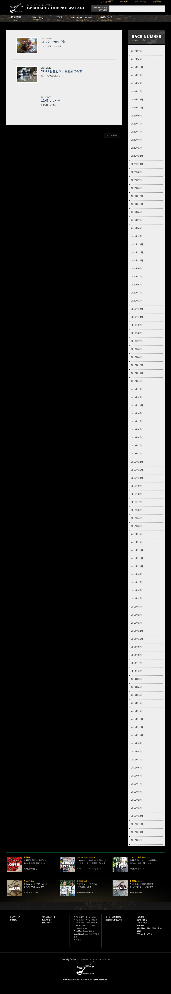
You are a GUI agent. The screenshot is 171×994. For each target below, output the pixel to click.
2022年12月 (137, 156)
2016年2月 (136, 534)
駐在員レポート (48, 920)
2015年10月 (137, 566)
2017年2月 (136, 453)
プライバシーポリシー (145, 934)
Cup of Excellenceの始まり (84, 931)
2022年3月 (136, 188)
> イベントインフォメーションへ (89, 869)
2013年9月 (136, 743)
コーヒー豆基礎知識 (113, 917)
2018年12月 (137, 365)
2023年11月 (137, 107)
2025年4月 (136, 59)
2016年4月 (136, 518)
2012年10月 (137, 832)
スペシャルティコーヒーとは (85, 18)
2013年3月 (136, 792)
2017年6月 (136, 429)
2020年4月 (136, 292)
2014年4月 (136, 687)
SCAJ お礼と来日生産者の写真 (62, 71)
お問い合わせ (140, 2)
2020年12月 (137, 244)
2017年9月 (136, 413)
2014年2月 (136, 703)
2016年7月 (136, 502)
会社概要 (124, 2)
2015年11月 (137, 558)
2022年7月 (136, 180)
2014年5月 (136, 679)
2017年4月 (136, 445)
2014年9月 (136, 647)
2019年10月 (137, 317)
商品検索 (43, 18)
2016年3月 (136, 526)
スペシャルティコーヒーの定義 (85, 920)
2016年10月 (137, 478)
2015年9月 (136, 574)
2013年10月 (137, 735)
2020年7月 (136, 276)
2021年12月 (137, 196)
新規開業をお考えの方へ (115, 920)
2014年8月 (136, 655)
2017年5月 (136, 437)
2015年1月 (136, 623)
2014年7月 (136, 663)
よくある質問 (107, 2)
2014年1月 (136, 711)
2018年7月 (136, 389)
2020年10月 (137, 260)
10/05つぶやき (51, 100)
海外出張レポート (48, 917)
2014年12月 (137, 631)
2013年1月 (136, 808)
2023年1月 (136, 148)
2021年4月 (136, 236)
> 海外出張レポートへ (85, 892)
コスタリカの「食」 (54, 42)
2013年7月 (136, 759)
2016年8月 (136, 494)
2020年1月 (136, 300)
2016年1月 (136, 542)
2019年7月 (136, 341)
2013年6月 (136, 767)
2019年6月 (136, 349)
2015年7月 (136, 582)
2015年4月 (136, 598)
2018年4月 (136, 397)
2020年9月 (136, 268)
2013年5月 (136, 775)
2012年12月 (137, 816)
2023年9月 (136, 115)
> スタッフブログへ (31, 892)
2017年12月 (137, 405)
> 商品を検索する (30, 869)
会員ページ (112, 18)
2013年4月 (136, 784)
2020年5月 (136, 284)
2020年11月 (137, 252)
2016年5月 (136, 510)
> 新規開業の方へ (136, 892)
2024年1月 (136, 91)
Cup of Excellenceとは (82, 928)
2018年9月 (136, 381)
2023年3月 (136, 140)
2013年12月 (137, 719)
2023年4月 (136, 132)
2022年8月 (136, 172)
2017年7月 (136, 421)
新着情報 (22, 18)
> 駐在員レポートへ (137, 869)
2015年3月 (136, 607)
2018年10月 (137, 373)
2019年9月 (136, 325)
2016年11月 (137, 470)
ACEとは (77, 940)
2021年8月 (136, 212)
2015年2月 (136, 615)
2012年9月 (136, 840)
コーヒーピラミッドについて (85, 925)
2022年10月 (137, 164)
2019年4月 (136, 357)
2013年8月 (136, 751)
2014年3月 (136, 695)
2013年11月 (137, 727)
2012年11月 (137, 824)
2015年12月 (137, 550)
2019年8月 (136, 333)
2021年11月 (137, 204)
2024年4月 (136, 83)
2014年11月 (137, 639)
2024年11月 (137, 67)
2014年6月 (136, 671)
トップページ (15, 917)
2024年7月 (136, 75)
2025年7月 (136, 51)
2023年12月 (137, 99)
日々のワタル (64, 18)
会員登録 (157, 2)
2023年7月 (136, 123)
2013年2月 (136, 800)
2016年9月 (136, 486)
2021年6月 (136, 228)
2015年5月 (136, 590)
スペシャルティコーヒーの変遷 (85, 923)
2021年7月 (136, 220)
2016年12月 (137, 462)
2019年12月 (137, 309)
